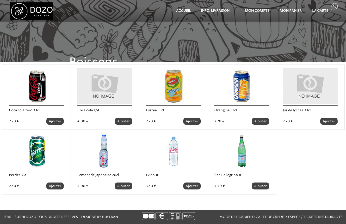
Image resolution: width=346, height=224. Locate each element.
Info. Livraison (215, 10)
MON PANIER (291, 10)
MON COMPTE (257, 10)
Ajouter (55, 121)
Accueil (183, 10)
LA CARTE (320, 10)
